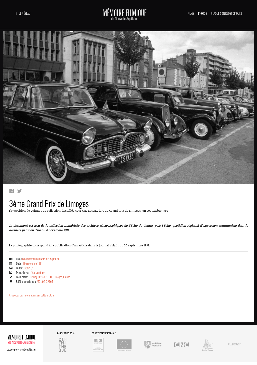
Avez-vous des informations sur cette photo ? (31, 295)
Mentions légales (27, 349)
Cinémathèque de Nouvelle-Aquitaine (40, 259)
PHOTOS (202, 13)
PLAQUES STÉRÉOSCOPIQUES (226, 13)
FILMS (191, 13)
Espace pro (12, 349)
